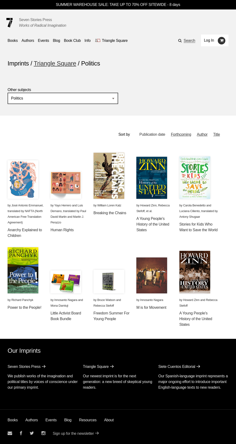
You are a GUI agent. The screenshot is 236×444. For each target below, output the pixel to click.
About (109, 420)
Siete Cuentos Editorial (176, 367)
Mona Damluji (59, 305)
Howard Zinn (148, 205)
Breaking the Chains (110, 213)
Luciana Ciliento (189, 211)
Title (216, 134)
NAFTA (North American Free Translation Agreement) (25, 216)
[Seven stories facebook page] (21, 433)
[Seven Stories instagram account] (43, 433)
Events (51, 420)
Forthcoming (181, 134)
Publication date (152, 134)
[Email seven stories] (10, 433)
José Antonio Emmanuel (27, 205)
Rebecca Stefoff (104, 305)
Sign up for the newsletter (73, 433)
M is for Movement (151, 307)
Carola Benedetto (194, 205)
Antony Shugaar (189, 216)
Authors (31, 420)
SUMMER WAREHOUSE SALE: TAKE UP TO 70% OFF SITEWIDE (111, 5)
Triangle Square (55, 63)
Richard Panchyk (22, 300)
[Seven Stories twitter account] (32, 433)
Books (13, 420)
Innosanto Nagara (65, 300)
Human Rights (62, 230)
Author (202, 134)
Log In (209, 40)
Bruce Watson (106, 300)
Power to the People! (24, 307)
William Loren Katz (109, 205)
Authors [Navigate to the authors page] (28, 41)
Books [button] (13, 41)
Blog (67, 420)
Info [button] (88, 41)
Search (189, 41)
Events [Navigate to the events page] (43, 41)
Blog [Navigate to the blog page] (56, 41)
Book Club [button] (72, 41)
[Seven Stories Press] (9, 22)
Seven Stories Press (35, 20)
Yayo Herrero (62, 205)
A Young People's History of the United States (152, 224)
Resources (88, 420)
